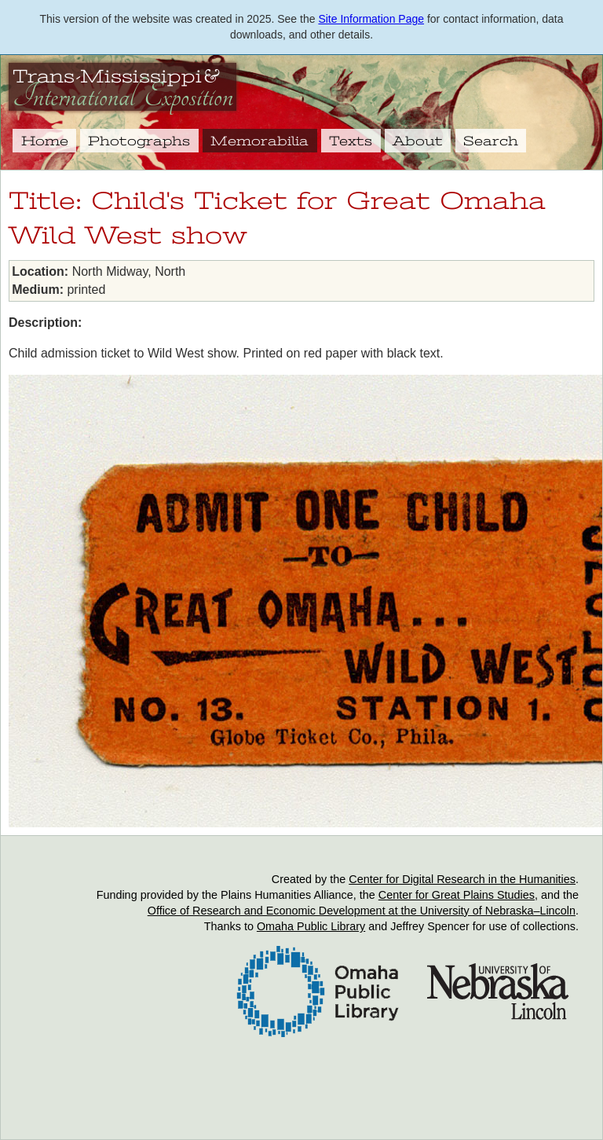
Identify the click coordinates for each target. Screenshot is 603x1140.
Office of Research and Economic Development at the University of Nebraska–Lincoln (362, 910)
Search (490, 140)
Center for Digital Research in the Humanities (462, 879)
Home (44, 140)
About (418, 140)
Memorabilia (259, 140)
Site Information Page (371, 19)
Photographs (139, 140)
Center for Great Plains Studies (456, 895)
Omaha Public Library (311, 926)
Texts (350, 140)
